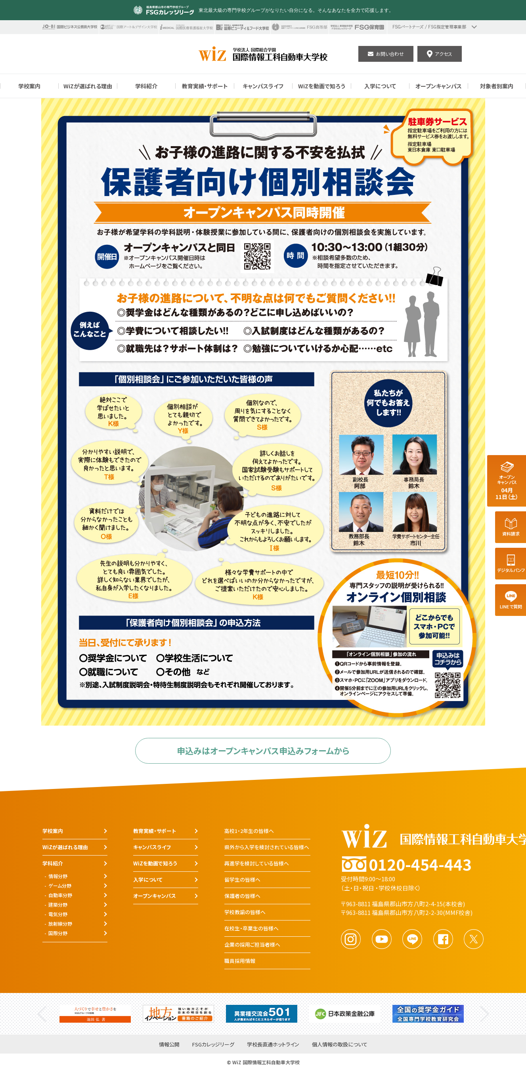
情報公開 (169, 1045)
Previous (41, 1014)
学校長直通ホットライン (273, 1045)
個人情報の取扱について (339, 1045)
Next (484, 1014)
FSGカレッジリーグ (213, 1045)
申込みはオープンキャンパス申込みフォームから (263, 751)
